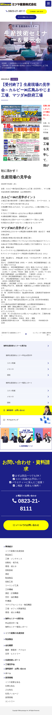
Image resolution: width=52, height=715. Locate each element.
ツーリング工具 (11, 585)
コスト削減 (11, 363)
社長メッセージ (11, 694)
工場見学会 (10, 664)
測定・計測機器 (11, 593)
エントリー (10, 701)
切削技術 (9, 570)
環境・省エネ (11, 566)
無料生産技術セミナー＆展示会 (15, 346)
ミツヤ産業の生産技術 (14, 551)
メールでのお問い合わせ (26, 525)
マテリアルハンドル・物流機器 (18, 605)
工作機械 (9, 589)
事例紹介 (9, 547)
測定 (7, 574)
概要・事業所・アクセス (15, 650)
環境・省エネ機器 (12, 612)
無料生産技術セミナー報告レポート (19, 383)
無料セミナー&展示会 (14, 619)
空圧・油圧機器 (11, 597)
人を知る (9, 690)
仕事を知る (10, 686)
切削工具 (9, 582)
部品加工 (9, 555)
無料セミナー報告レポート (16, 627)
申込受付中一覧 (11, 623)
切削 (8, 375)
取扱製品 (9, 578)
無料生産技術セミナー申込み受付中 (19, 355)
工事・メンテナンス (13, 559)
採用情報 (9, 678)
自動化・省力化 (11, 563)
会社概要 (9, 645)
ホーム (8, 673)
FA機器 (8, 601)
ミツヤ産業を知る (12, 682)
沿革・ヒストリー (12, 654)
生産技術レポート (12, 660)
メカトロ (10, 369)
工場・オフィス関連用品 (15, 609)
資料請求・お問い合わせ (14, 410)
